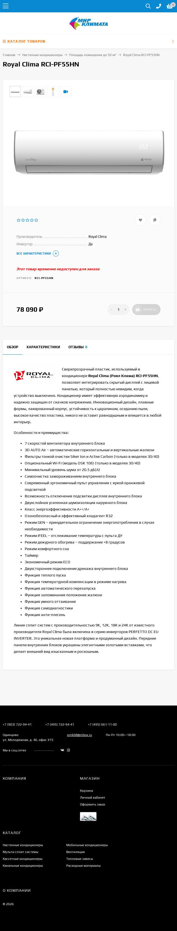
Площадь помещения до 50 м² (92, 55)
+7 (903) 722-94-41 (17, 724)
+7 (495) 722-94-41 (59, 724)
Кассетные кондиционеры (22, 859)
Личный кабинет (92, 797)
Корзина (86, 791)
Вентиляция (75, 852)
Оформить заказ (92, 804)
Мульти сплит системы (20, 852)
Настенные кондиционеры (42, 55)
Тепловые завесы (79, 859)
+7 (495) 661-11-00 (102, 724)
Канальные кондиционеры (23, 866)
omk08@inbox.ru (79, 735)
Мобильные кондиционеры (87, 845)
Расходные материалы (83, 866)
